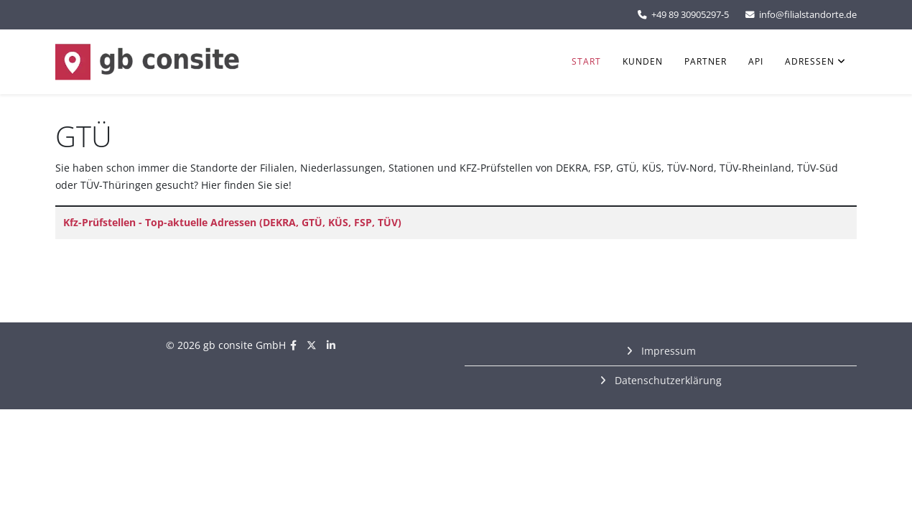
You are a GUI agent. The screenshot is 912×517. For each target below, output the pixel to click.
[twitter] (312, 345)
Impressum (667, 351)
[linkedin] (331, 345)
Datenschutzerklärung (667, 380)
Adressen (809, 61)
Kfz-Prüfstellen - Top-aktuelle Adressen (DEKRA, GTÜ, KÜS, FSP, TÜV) (232, 222)
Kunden (643, 61)
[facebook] (293, 345)
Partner (705, 61)
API (755, 61)
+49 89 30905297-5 (690, 15)
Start (586, 61)
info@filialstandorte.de (808, 15)
